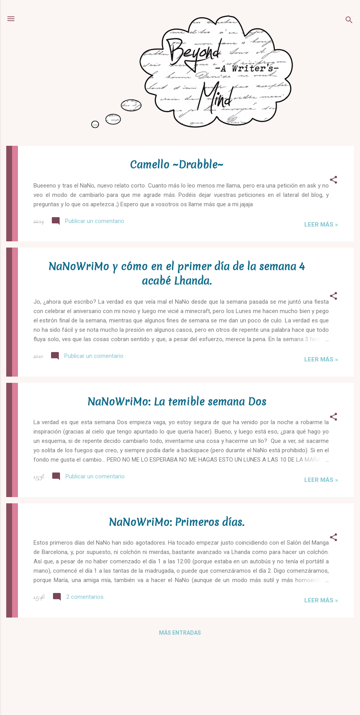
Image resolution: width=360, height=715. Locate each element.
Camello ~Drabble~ (176, 165)
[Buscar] (349, 21)
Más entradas (180, 633)
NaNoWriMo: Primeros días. (176, 522)
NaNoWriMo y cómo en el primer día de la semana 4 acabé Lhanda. (176, 273)
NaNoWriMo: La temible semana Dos (176, 402)
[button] (333, 181)
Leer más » (321, 224)
